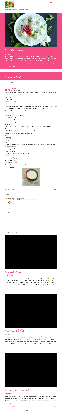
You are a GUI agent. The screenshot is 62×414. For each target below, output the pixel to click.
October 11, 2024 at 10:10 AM (19, 210)
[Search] (51, 2)
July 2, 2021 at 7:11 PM (18, 201)
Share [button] (6, 66)
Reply (9, 208)
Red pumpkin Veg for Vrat (17, 389)
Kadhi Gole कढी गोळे (14, 330)
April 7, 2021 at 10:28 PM (19, 198)
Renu (13, 201)
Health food (11, 189)
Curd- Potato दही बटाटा (15, 50)
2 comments (11, 347)
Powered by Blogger (31, 410)
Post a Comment (12, 66)
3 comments (11, 288)
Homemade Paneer (13, 271)
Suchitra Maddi (11, 198)
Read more (54, 288)
